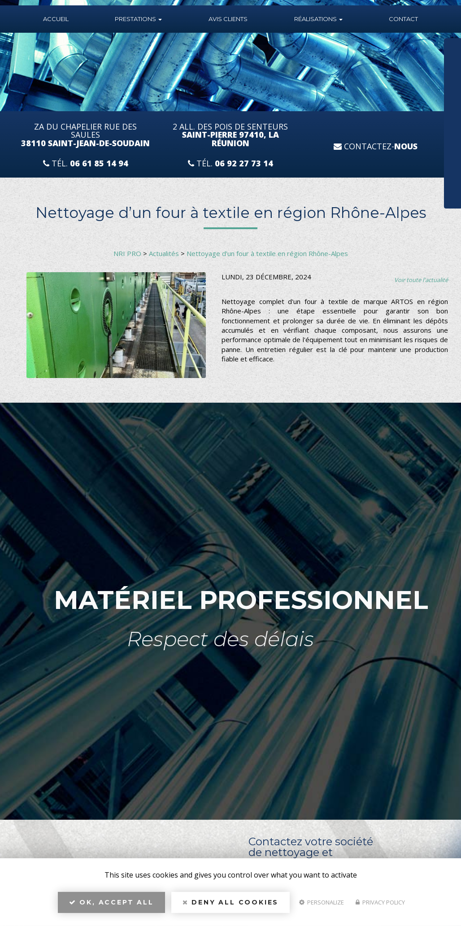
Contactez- (376, 146)
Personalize (321, 906)
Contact (403, 18)
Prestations (138, 18)
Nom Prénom (435, 48)
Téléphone (432, 76)
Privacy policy (380, 906)
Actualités (164, 253)
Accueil (56, 18)
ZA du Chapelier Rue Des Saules (85, 135)
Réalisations (318, 18)
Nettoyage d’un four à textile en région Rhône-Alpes (267, 253)
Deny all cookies (230, 906)
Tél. (85, 163)
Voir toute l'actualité (421, 280)
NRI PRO (127, 253)
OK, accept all (111, 906)
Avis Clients (228, 18)
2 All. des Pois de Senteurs (230, 135)
